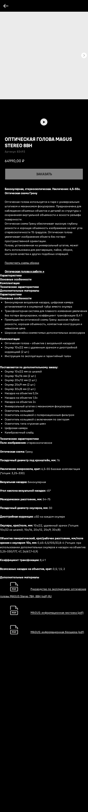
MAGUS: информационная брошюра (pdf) (57, 788)
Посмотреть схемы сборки (22, 263)
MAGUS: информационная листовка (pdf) (57, 769)
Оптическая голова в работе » (24, 271)
